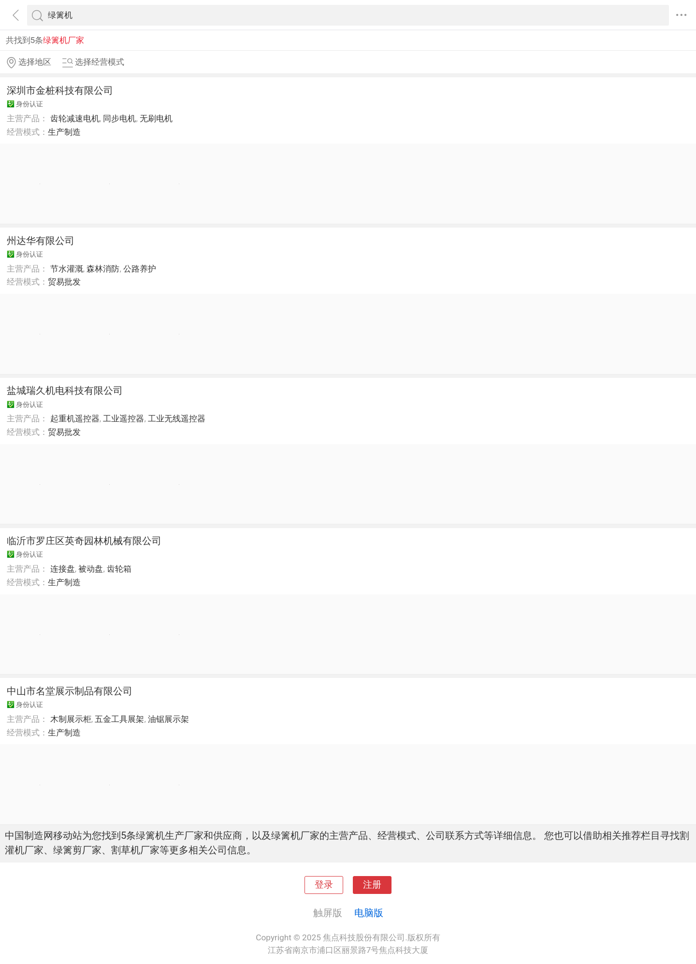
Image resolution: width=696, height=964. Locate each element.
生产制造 (64, 132)
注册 (372, 884)
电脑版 (368, 913)
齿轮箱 (119, 569)
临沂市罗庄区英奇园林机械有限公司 (84, 541)
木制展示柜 (70, 719)
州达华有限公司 (40, 240)
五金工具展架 (119, 719)
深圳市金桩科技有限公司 (60, 90)
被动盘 (90, 569)
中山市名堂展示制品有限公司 (69, 691)
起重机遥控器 (75, 418)
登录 (324, 884)
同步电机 (119, 118)
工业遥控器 (123, 418)
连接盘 (62, 569)
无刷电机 (156, 118)
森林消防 (103, 268)
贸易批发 (64, 282)
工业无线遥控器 (176, 418)
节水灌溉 (66, 268)
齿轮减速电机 (75, 118)
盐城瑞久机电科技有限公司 (65, 390)
